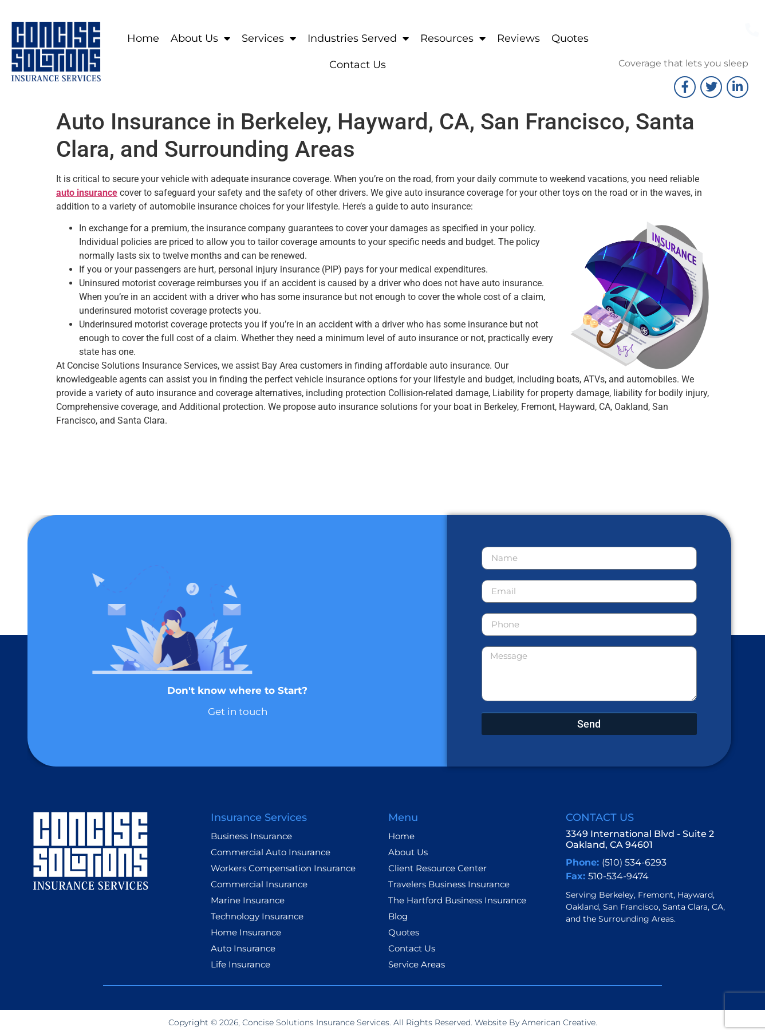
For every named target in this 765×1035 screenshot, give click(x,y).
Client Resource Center (437, 868)
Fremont (655, 895)
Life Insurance (240, 964)
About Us (200, 38)
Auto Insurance (243, 948)
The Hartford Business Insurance (457, 900)
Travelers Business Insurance (449, 884)
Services (269, 38)
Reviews (518, 38)
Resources (453, 38)
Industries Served (358, 38)
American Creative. (558, 1022)
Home (143, 38)
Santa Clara (685, 907)
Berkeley (616, 895)
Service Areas (416, 964)
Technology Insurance (257, 916)
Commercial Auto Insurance (270, 852)
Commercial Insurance (259, 884)
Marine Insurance (248, 900)
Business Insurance (251, 836)
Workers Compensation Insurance (283, 868)
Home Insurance (246, 932)
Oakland (582, 907)
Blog (398, 916)
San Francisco (630, 907)
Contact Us (357, 64)
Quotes (570, 38)
